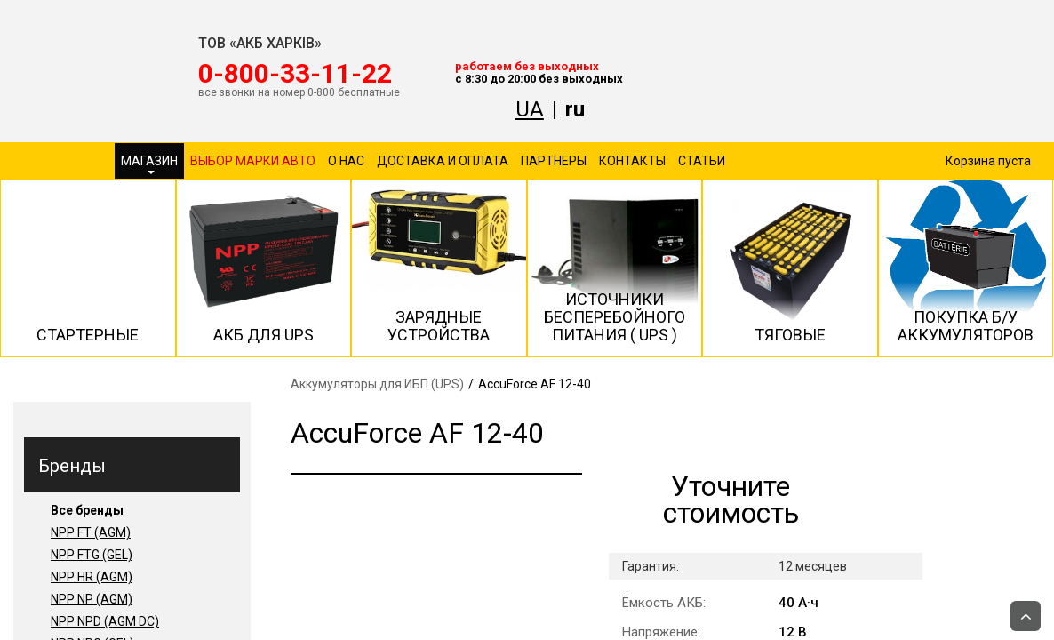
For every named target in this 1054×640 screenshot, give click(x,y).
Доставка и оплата (442, 161)
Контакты (632, 161)
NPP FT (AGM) (91, 532)
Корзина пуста (988, 161)
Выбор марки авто (252, 161)
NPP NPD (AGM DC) (105, 621)
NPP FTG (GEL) (91, 555)
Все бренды (87, 510)
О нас (346, 161)
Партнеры (554, 161)
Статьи (701, 161)
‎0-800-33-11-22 (295, 73)
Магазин (149, 164)
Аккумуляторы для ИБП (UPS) (377, 384)
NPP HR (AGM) (91, 577)
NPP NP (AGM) (91, 599)
